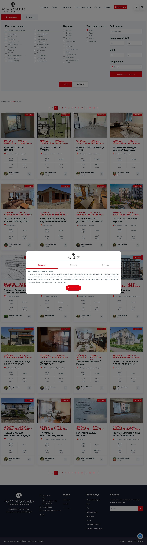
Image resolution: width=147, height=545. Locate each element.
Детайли (73, 265)
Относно (105, 265)
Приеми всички (73, 288)
